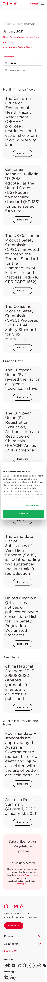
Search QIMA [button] (11, 951)
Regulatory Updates (11, 24)
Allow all (23, 513)
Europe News (32, 37)
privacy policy (22, 883)
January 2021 (29, 24)
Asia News (8, 42)
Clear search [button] (8, 57)
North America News (13, 37)
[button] (42, 4)
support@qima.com (26, 875)
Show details (32, 505)
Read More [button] (22, 153)
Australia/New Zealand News (17, 47)
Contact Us (13, 925)
